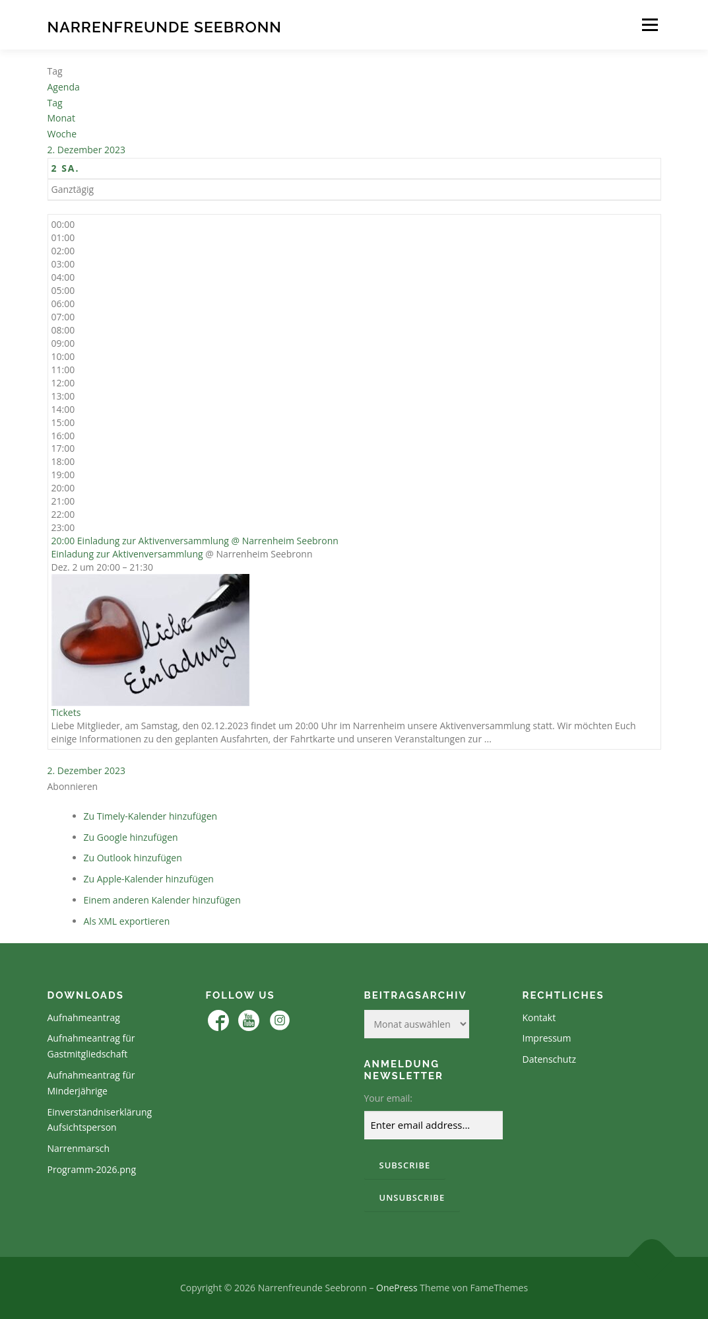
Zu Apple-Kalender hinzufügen (149, 879)
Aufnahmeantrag (84, 1017)
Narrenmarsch (79, 1148)
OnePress (397, 1287)
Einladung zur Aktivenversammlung (127, 554)
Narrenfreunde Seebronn (165, 27)
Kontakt (539, 1017)
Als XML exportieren (127, 921)
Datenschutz (549, 1059)
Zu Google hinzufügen (131, 837)
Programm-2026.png (92, 1169)
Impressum (547, 1038)
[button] (73, 786)
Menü (649, 24)
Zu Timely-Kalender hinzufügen (151, 816)
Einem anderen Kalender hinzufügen (162, 900)
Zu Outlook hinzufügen (133, 857)
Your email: (388, 1098)
